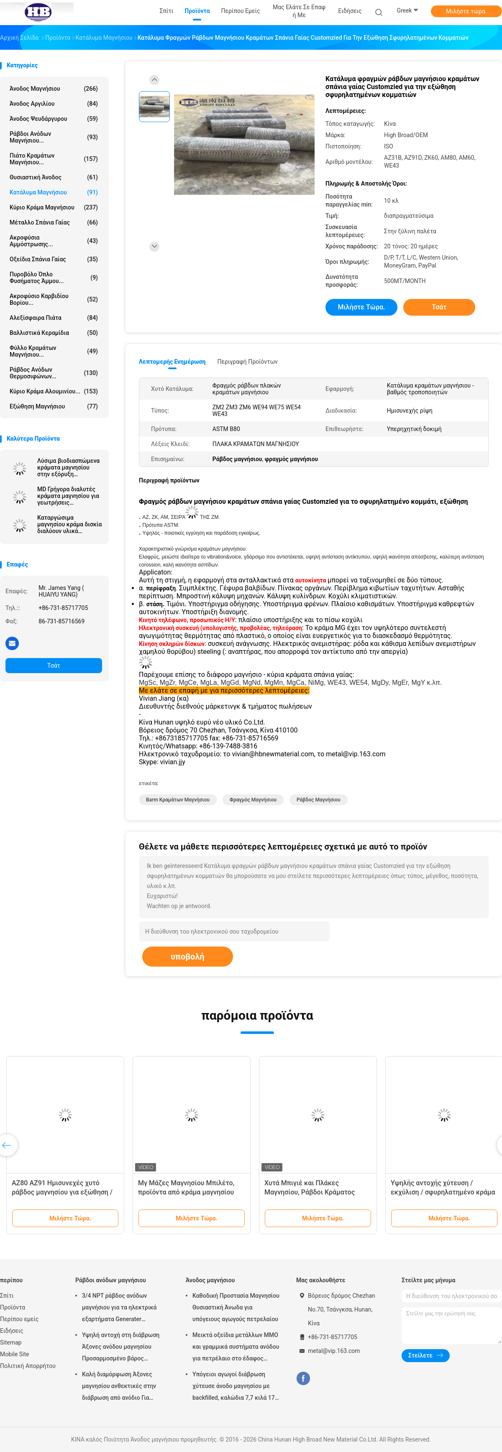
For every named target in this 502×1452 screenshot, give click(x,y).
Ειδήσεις (11, 1330)
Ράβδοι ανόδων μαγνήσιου (110, 1280)
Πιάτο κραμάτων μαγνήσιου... (54, 159)
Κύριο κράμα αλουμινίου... (54, 391)
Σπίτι (7, 1295)
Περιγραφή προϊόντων (247, 361)
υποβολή (188, 957)
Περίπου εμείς (19, 1319)
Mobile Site (14, 1354)
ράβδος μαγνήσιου (319, 800)
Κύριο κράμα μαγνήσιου (54, 207)
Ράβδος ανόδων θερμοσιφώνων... (54, 373)
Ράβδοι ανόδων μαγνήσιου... (54, 137)
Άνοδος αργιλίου (54, 104)
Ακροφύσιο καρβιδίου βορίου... (54, 299)
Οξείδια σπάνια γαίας (54, 259)
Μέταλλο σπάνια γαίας (54, 222)
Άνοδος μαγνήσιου (54, 88)
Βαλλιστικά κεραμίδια (54, 333)
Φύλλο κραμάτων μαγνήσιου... (54, 351)
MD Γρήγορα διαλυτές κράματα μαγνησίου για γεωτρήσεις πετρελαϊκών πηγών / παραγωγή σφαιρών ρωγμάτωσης (68, 496)
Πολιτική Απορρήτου (28, 1366)
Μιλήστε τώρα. (466, 11)
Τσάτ (53, 665)
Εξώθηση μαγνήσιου (54, 406)
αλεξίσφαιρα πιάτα (54, 318)
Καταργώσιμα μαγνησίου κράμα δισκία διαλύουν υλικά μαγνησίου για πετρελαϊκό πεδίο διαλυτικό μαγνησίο (69, 524)
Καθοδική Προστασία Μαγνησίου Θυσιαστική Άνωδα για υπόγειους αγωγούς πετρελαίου (235, 1307)
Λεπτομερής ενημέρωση (172, 361)
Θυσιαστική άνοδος (54, 177)
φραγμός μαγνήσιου (253, 800)
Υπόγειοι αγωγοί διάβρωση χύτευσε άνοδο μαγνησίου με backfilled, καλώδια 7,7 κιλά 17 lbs (233, 1387)
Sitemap (10, 1342)
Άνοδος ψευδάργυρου (54, 119)
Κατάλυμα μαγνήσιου (54, 192)
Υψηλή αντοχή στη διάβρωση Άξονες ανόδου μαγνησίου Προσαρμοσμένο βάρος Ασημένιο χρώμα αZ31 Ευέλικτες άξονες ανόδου (120, 1348)
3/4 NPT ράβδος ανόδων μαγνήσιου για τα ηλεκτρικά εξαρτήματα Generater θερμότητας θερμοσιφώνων (119, 1308)
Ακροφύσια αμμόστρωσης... (54, 241)
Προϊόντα (12, 1307)
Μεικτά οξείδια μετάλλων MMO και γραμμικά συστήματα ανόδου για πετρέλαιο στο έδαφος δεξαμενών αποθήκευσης (235, 1348)
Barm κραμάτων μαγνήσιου (178, 800)
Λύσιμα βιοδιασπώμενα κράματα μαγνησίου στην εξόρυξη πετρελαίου (68, 467)
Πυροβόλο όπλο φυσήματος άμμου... (54, 277)
